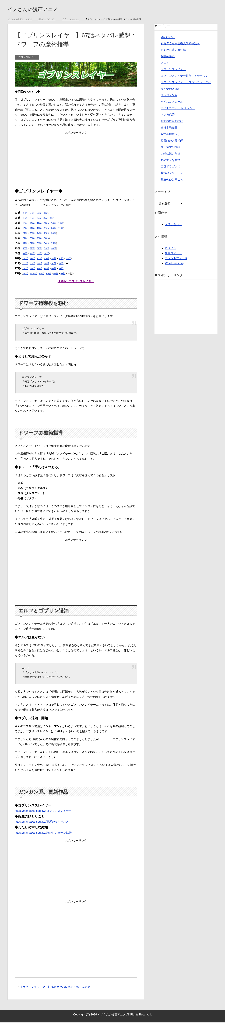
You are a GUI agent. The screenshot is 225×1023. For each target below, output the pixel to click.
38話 (39, 249)
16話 (25, 229)
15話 (60, 224)
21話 (60, 229)
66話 (48, 274)
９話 (52, 219)
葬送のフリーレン (172, 174)
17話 (32, 229)
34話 (46, 244)
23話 (32, 234)
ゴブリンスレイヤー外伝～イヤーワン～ (186, 76)
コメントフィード (176, 259)
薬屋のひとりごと (172, 180)
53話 (32, 264)
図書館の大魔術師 (172, 141)
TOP (20, 20)
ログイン (170, 249)
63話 (61, 269)
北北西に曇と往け (172, 122)
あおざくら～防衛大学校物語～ (180, 44)
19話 (46, 229)
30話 (46, 239)
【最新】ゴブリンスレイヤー (76, 282)
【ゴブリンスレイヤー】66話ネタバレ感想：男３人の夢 (55, 988)
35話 (53, 244)
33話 (39, 244)
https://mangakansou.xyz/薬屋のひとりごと (42, 822)
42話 (32, 254)
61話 (46, 269)
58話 (25, 269)
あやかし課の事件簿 (173, 50)
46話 (32, 259)
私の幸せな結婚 (170, 161)
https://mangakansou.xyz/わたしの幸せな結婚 (43, 833)
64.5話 (33, 274)
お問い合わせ (173, 225)
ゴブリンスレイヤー (27, 58)
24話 (39, 234)
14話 (53, 224)
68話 (63, 274)
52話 (25, 264)
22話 (25, 234)
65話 (41, 274)
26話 (53, 234)
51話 (68, 259)
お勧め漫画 (168, 57)
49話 (53, 259)
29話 (39, 239)
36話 (25, 249)
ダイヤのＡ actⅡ (171, 89)
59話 (32, 269)
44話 (46, 254)
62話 (53, 269)
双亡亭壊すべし (170, 135)
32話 (32, 244)
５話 (25, 219)
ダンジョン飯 (169, 96)
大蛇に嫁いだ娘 (170, 154)
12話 (39, 224)
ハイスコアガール (172, 102)
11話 (32, 224)
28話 (32, 239)
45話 (25, 259)
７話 (38, 219)
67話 (55, 274)
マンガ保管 (168, 115)
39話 (46, 249)
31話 (25, 244)
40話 (53, 249)
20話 (53, 229)
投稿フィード (173, 254)
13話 (46, 224)
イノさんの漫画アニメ (40, 9)
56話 (53, 264)
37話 (32, 249)
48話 (46, 259)
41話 (25, 254)
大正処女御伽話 (170, 148)
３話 (38, 214)
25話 (46, 234)
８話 (45, 219)
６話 (31, 219)
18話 (39, 229)
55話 (46, 264)
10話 (25, 224)
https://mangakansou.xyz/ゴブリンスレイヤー (43, 811)
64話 (25, 274)
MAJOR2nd (168, 38)
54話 (39, 264)
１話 (25, 214)
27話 (25, 239)
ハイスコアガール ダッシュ (178, 109)
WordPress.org (174, 264)
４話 (45, 214)
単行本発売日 (169, 128)
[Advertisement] (76, 161)
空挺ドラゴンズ (170, 167)
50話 (61, 259)
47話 (39, 259)
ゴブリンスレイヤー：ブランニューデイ (186, 83)
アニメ (165, 63)
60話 (39, 269)
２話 (31, 214)
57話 (61, 264)
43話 (39, 254)
